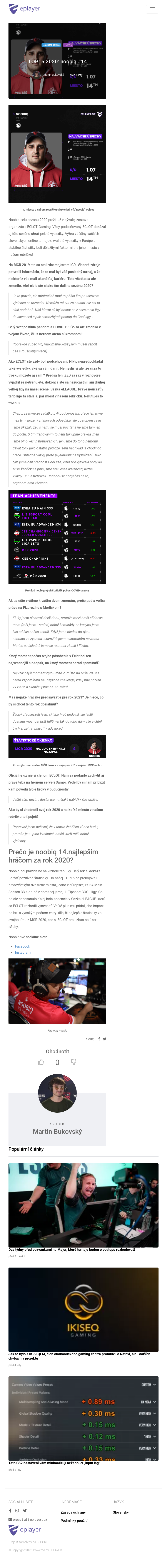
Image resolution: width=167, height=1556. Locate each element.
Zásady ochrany (73, 1512)
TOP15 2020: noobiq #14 (57, 62)
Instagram (23, 952)
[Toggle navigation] (152, 9)
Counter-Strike (51, 45)
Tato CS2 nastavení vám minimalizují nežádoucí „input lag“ (54, 1463)
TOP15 (68, 45)
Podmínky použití (74, 1521)
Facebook (22, 946)
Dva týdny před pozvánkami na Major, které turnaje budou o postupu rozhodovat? (71, 1250)
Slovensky (121, 1512)
